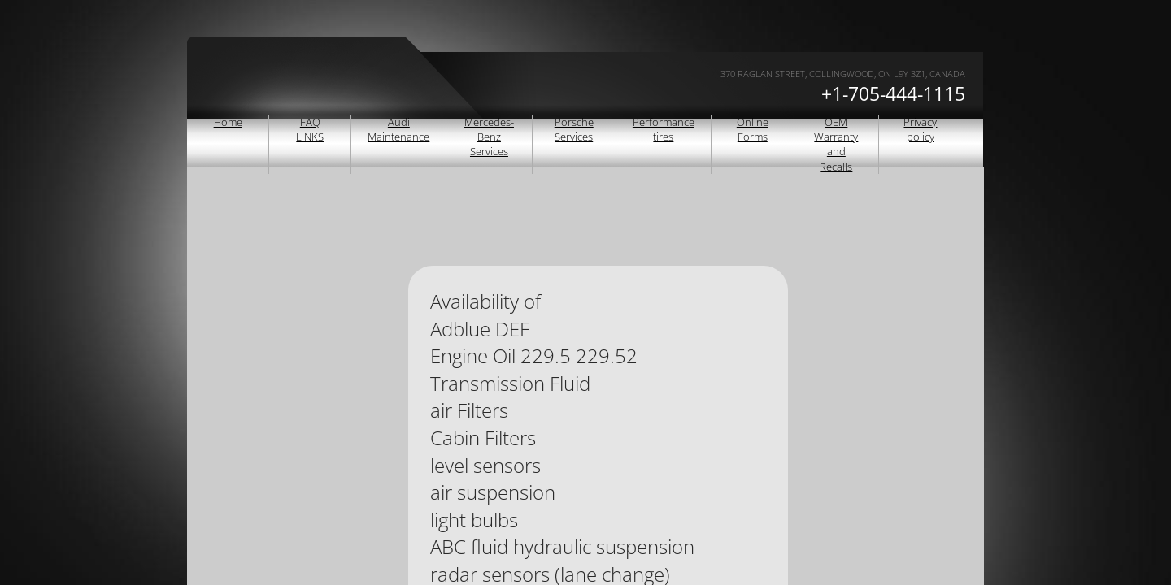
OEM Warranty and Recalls (836, 144)
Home (228, 122)
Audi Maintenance (398, 129)
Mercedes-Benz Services (489, 136)
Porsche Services (574, 129)
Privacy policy (920, 129)
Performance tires (663, 129)
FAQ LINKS (310, 129)
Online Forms (752, 129)
